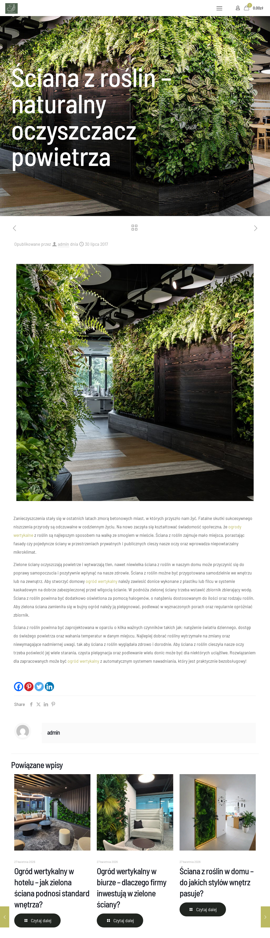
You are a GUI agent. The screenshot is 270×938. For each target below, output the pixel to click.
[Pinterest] (28, 686)
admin (63, 244)
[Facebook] (18, 686)
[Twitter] (39, 686)
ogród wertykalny (101, 581)
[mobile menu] (219, 7)
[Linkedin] (49, 686)
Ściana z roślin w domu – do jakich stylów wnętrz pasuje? (216, 882)
